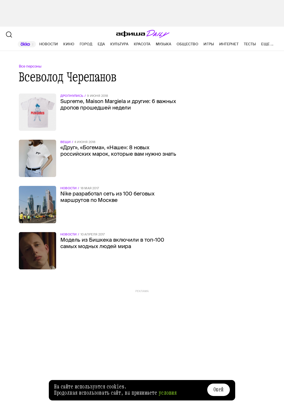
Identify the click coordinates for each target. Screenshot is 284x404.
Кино (68, 44)
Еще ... (267, 44)
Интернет (229, 44)
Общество (187, 44)
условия (168, 393)
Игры (208, 44)
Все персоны (30, 66)
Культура (119, 44)
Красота (142, 44)
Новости (48, 44)
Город (86, 44)
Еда (101, 44)
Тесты (250, 44)
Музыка (163, 44)
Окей (218, 390)
